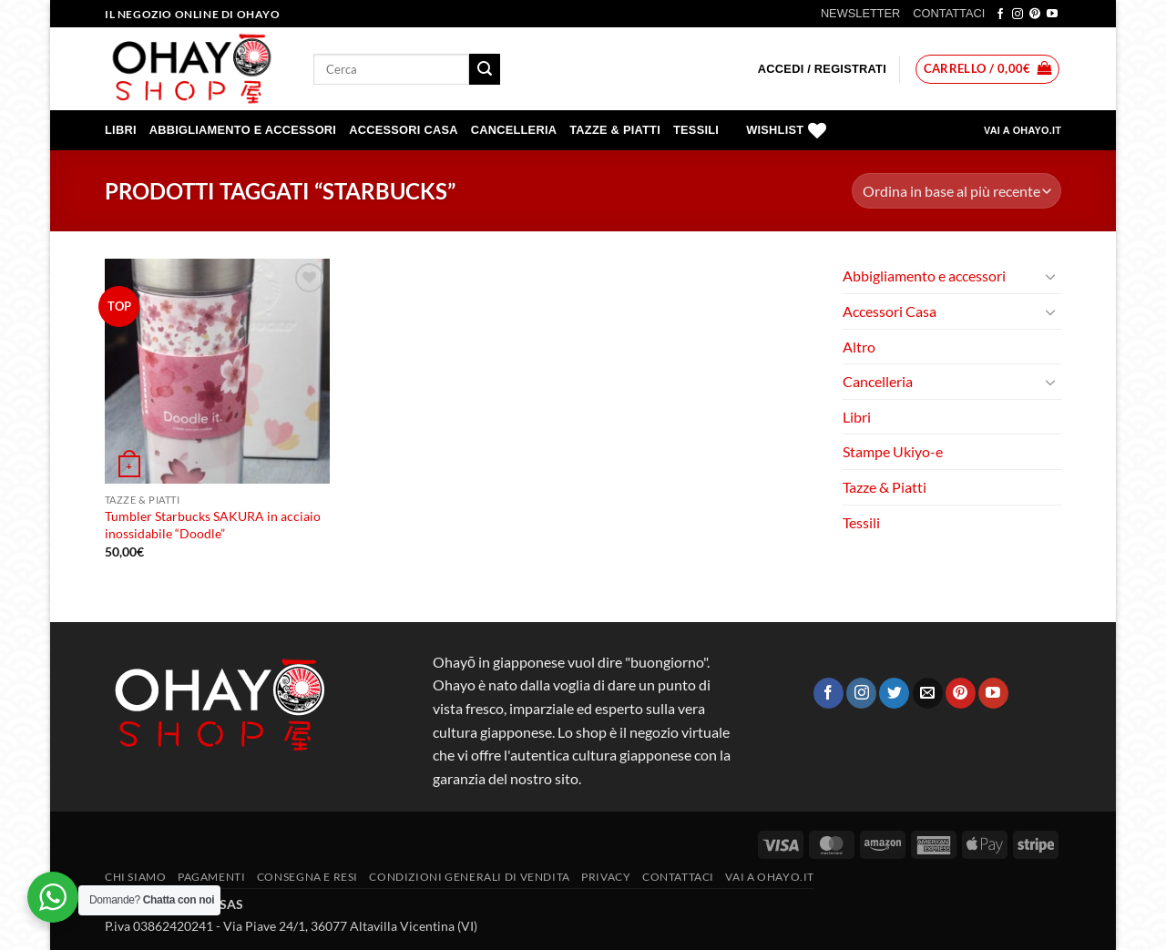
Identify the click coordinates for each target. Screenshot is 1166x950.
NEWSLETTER (860, 13)
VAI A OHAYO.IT (1022, 130)
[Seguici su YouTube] (1052, 14)
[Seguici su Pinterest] (1034, 14)
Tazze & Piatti (614, 130)
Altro (859, 346)
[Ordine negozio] (956, 191)
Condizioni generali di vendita (469, 877)
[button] (822, 69)
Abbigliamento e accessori (242, 130)
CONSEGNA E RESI (307, 877)
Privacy (605, 877)
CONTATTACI (949, 13)
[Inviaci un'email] (928, 693)
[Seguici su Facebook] (1000, 14)
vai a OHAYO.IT (769, 877)
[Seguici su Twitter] (894, 693)
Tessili (696, 130)
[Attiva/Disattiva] (1050, 276)
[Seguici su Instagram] (1017, 14)
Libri (121, 130)
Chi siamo (136, 877)
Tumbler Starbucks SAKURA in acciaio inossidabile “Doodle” (213, 524)
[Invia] (484, 69)
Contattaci (678, 877)
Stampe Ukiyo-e (893, 451)
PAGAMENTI (212, 877)
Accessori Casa (403, 130)
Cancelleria (514, 130)
